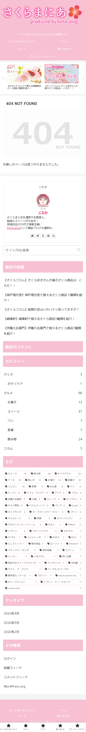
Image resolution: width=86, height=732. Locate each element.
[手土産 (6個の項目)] (55, 486)
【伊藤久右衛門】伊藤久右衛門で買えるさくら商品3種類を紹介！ (42, 331)
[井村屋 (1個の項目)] (75, 563)
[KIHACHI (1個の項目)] (73, 544)
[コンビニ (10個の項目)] (14, 486)
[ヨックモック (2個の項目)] (15, 512)
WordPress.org (14, 686)
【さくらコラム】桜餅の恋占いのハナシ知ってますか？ (41, 309)
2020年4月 (11, 613)
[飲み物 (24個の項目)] (40, 474)
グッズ (43, 374)
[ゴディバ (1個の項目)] (43, 575)
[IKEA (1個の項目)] (75, 537)
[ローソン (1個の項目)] (55, 544)
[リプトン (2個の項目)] (15, 531)
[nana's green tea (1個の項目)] (68, 575)
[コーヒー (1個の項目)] (15, 556)
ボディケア (45, 384)
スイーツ (45, 411)
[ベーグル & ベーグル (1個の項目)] (63, 569)
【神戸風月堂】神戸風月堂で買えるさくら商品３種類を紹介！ (43, 297)
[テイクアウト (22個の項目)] (68, 474)
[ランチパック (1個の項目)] (54, 563)
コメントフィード (16, 677)
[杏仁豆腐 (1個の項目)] (70, 556)
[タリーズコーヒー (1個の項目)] (20, 582)
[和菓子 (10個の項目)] (73, 480)
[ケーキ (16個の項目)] (13, 480)
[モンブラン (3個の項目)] (72, 499)
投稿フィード (13, 668)
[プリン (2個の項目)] (74, 512)
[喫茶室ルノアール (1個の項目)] (17, 575)
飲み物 (45, 439)
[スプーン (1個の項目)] (72, 550)
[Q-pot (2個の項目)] (75, 505)
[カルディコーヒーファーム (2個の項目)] (23, 524)
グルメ (43, 393)
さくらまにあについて (22, 710)
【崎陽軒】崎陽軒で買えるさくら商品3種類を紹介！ (39, 319)
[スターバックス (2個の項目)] (43, 531)
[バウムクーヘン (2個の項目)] (37, 505)
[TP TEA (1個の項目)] (12, 537)
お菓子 (45, 402)
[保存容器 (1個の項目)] (49, 550)
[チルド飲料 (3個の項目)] (13, 505)
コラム (43, 448)
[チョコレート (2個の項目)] (17, 518)
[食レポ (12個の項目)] (33, 480)
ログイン (10, 658)
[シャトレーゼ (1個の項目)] (35, 537)
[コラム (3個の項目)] (75, 493)
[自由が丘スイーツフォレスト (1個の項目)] (22, 563)
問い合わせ (63, 716)
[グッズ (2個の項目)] (59, 505)
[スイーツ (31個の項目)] (15, 474)
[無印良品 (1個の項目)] (36, 544)
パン (45, 420)
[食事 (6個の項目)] (35, 486)
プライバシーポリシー (43, 721)
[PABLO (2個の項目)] (73, 524)
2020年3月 (11, 623)
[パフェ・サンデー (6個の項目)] (35, 493)
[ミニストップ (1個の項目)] (14, 544)
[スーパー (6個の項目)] (12, 493)
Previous (3, 78)
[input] (43, 250)
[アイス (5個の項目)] (58, 493)
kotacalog (13, 228)
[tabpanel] (24, 77)
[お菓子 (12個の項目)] (53, 480)
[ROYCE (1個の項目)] (57, 537)
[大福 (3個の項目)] (34, 499)
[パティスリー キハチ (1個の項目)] (20, 550)
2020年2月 (11, 632)
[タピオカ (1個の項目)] (71, 531)
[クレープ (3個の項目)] (51, 499)
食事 (45, 430)
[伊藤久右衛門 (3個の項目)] (15, 499)
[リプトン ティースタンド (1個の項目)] (61, 582)
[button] (79, 250)
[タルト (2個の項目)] (53, 524)
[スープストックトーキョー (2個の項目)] (46, 512)
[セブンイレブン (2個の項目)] (67, 518)
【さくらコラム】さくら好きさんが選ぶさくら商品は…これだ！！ (43, 283)
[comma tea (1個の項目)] (43, 588)
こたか (43, 212)
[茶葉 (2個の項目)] (41, 518)
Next (83, 78)
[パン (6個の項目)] (74, 486)
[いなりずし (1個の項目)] (43, 556)
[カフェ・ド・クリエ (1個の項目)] (22, 569)
